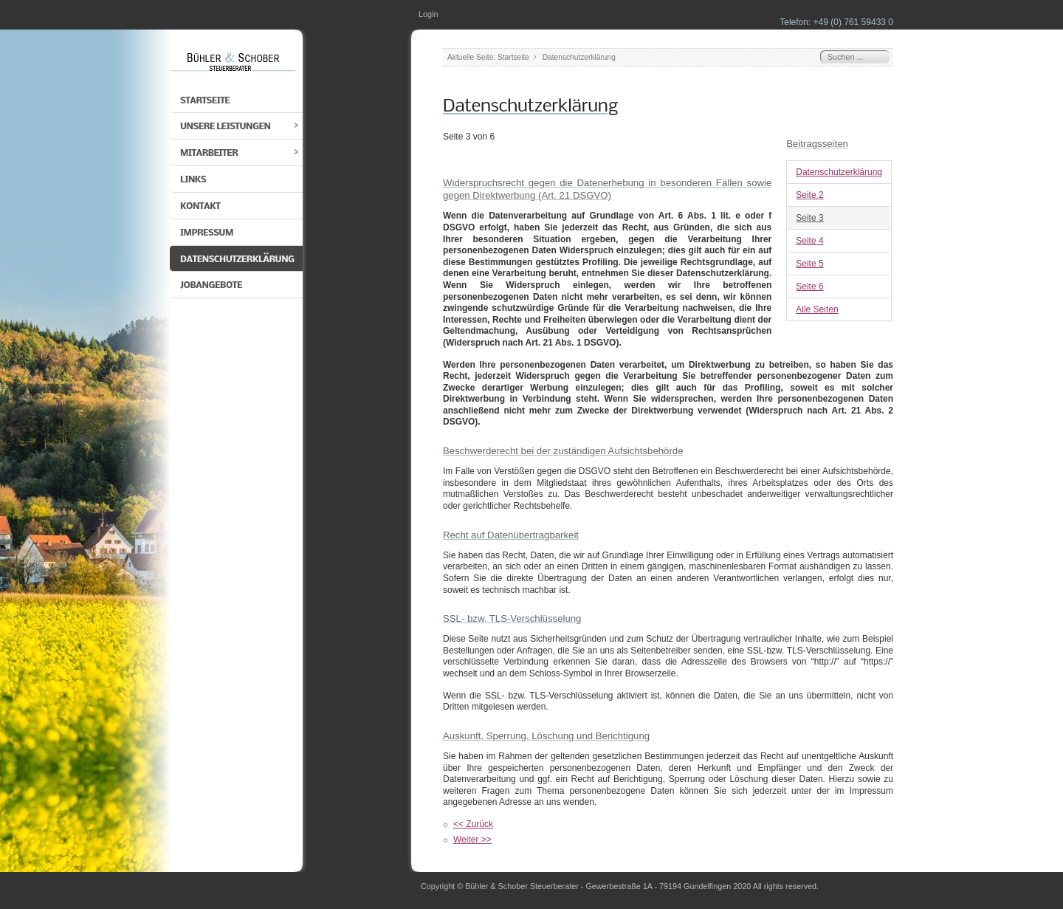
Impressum (206, 233)
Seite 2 (809, 195)
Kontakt (200, 206)
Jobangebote (211, 285)
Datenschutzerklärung (237, 259)
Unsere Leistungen (225, 126)
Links (193, 180)
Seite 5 (809, 263)
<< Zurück (473, 824)
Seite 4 (809, 241)
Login (428, 14)
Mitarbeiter (209, 153)
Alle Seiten (817, 309)
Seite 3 (809, 218)
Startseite (205, 101)
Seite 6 (809, 286)
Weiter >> (472, 839)
